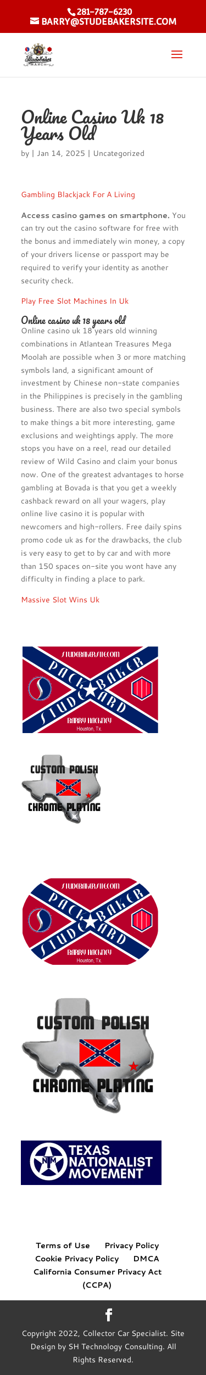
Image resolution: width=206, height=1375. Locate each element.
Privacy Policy (131, 1245)
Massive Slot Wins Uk (60, 599)
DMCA (146, 1258)
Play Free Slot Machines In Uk (75, 300)
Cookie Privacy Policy (77, 1258)
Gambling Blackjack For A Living (78, 194)
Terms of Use (63, 1245)
